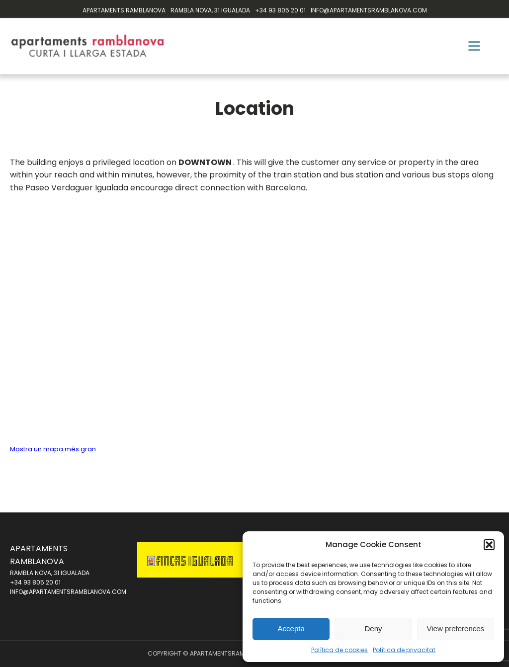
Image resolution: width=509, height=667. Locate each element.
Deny (373, 628)
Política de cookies (339, 650)
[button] (489, 545)
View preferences (456, 628)
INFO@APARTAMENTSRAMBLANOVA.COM (369, 10)
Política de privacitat (404, 650)
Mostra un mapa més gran (53, 449)
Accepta (291, 628)
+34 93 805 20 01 (280, 10)
